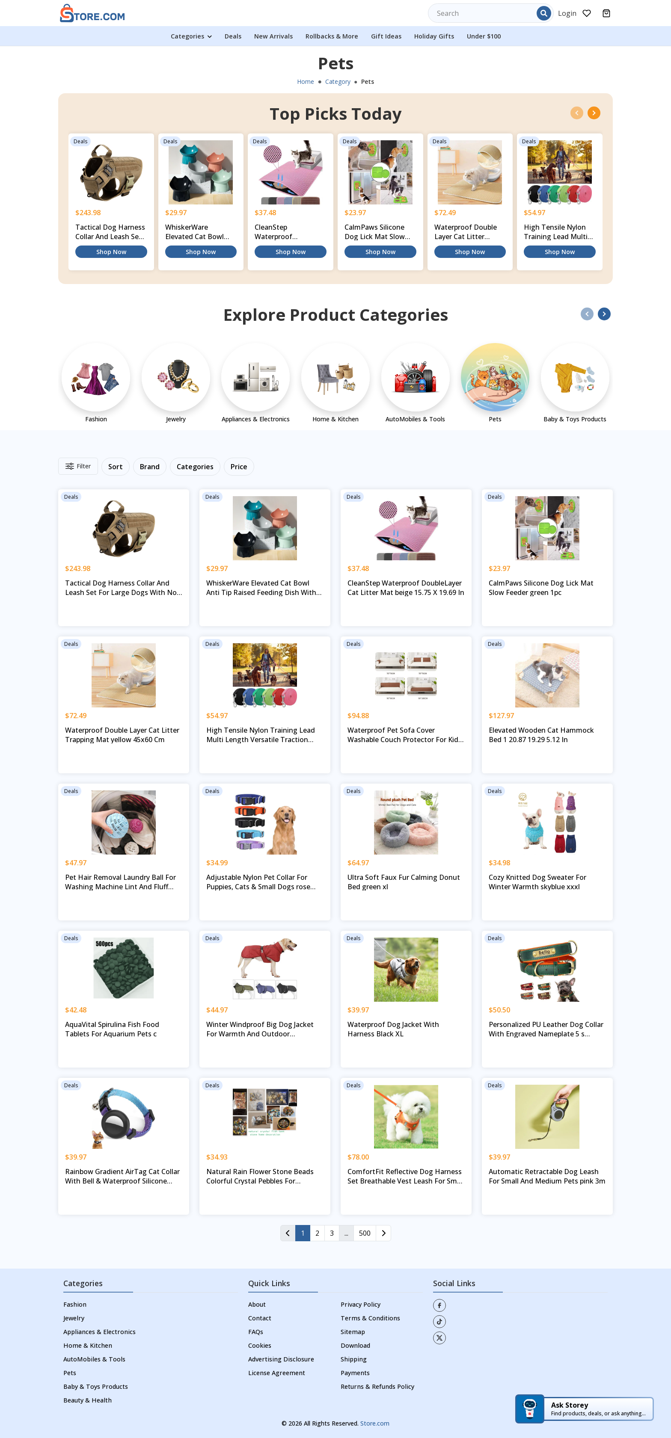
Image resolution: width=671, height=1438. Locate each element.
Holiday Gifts (434, 36)
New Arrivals (273, 36)
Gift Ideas (386, 36)
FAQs (255, 1332)
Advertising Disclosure (281, 1359)
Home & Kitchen (87, 1345)
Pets (69, 1373)
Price (239, 466)
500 (365, 1233)
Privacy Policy (360, 1304)
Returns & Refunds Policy (377, 1386)
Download (355, 1345)
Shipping (354, 1359)
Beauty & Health (87, 1400)
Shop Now (111, 252)
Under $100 (484, 36)
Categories (191, 36)
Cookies (259, 1345)
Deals (233, 36)
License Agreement (276, 1373)
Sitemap (353, 1332)
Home (305, 81)
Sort (115, 466)
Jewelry (73, 1318)
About (257, 1304)
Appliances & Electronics (99, 1332)
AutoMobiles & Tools (94, 1359)
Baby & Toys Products (95, 1386)
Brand (150, 466)
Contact (259, 1318)
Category (337, 81)
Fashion (74, 1304)
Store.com (374, 1423)
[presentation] (576, 113)
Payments (355, 1373)
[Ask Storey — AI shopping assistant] (584, 1409)
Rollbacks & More (332, 36)
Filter (78, 466)
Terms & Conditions (370, 1318)
